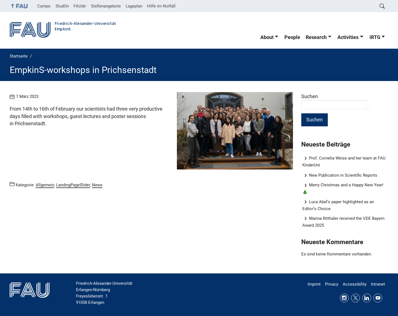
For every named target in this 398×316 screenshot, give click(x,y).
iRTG (375, 37)
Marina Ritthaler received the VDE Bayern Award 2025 (343, 222)
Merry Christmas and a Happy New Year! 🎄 (343, 188)
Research (316, 37)
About (267, 37)
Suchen (309, 96)
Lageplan (134, 6)
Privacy (331, 284)
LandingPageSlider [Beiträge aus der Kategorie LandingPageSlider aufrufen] (73, 184)
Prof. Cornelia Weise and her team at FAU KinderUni (344, 162)
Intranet (378, 284)
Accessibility (354, 284)
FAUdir (80, 6)
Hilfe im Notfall (161, 6)
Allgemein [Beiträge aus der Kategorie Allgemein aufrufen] (45, 184)
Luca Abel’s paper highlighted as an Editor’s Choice (338, 205)
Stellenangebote (106, 6)
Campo (44, 6)
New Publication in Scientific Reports (343, 175)
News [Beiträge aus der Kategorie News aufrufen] (97, 184)
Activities (347, 37)
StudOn (62, 6)
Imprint (314, 284)
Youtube (377, 298)
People (292, 37)
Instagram (344, 298)
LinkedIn (366, 298)
